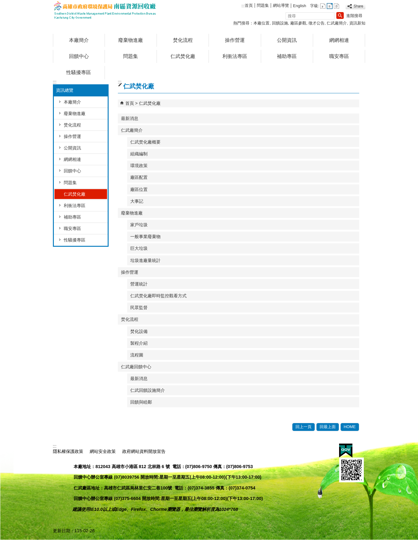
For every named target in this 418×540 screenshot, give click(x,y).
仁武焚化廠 (182, 56)
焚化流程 (183, 40)
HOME (350, 426)
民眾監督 (139, 307)
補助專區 (287, 56)
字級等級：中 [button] (330, 6)
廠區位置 (139, 189)
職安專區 (339, 56)
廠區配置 (139, 177)
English (299, 5)
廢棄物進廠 (130, 40)
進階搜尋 (354, 15)
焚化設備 (139, 331)
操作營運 (235, 40)
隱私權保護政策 (68, 451)
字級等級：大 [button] (336, 6)
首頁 (249, 5)
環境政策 (139, 165)
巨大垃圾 (139, 248)
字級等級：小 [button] (322, 6)
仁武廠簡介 (337, 23)
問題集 (263, 5)
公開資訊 (287, 40)
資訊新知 (357, 23)
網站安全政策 (103, 451)
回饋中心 (79, 56)
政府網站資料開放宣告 (144, 451)
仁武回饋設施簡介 (147, 390)
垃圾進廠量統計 (145, 260)
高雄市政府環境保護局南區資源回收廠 (105, 10)
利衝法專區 (234, 56)
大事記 (136, 201)
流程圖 (136, 354)
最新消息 (129, 118)
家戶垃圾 (139, 224)
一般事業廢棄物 (145, 236)
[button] (340, 15)
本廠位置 (261, 23)
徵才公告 (316, 23)
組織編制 (139, 153)
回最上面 (328, 426)
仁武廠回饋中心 (136, 366)
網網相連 (339, 40)
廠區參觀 (298, 23)
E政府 (345, 451)
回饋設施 (280, 23)
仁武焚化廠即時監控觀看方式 (158, 295)
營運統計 (139, 283)
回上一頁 (303, 426)
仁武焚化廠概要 (145, 141)
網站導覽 (281, 5)
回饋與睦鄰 (141, 402)
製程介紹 (139, 343)
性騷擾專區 (78, 72)
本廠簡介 (79, 40)
